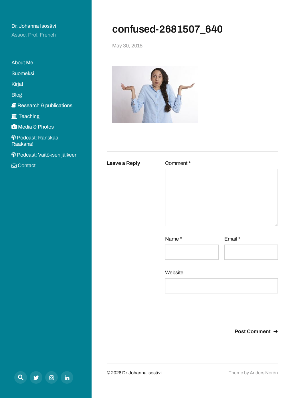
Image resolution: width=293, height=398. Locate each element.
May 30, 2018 (127, 46)
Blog (16, 95)
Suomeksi (22, 73)
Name (173, 239)
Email (232, 239)
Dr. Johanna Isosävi (33, 26)
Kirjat (17, 84)
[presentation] (208, 312)
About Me (22, 62)
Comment (178, 163)
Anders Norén (264, 372)
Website (174, 272)
